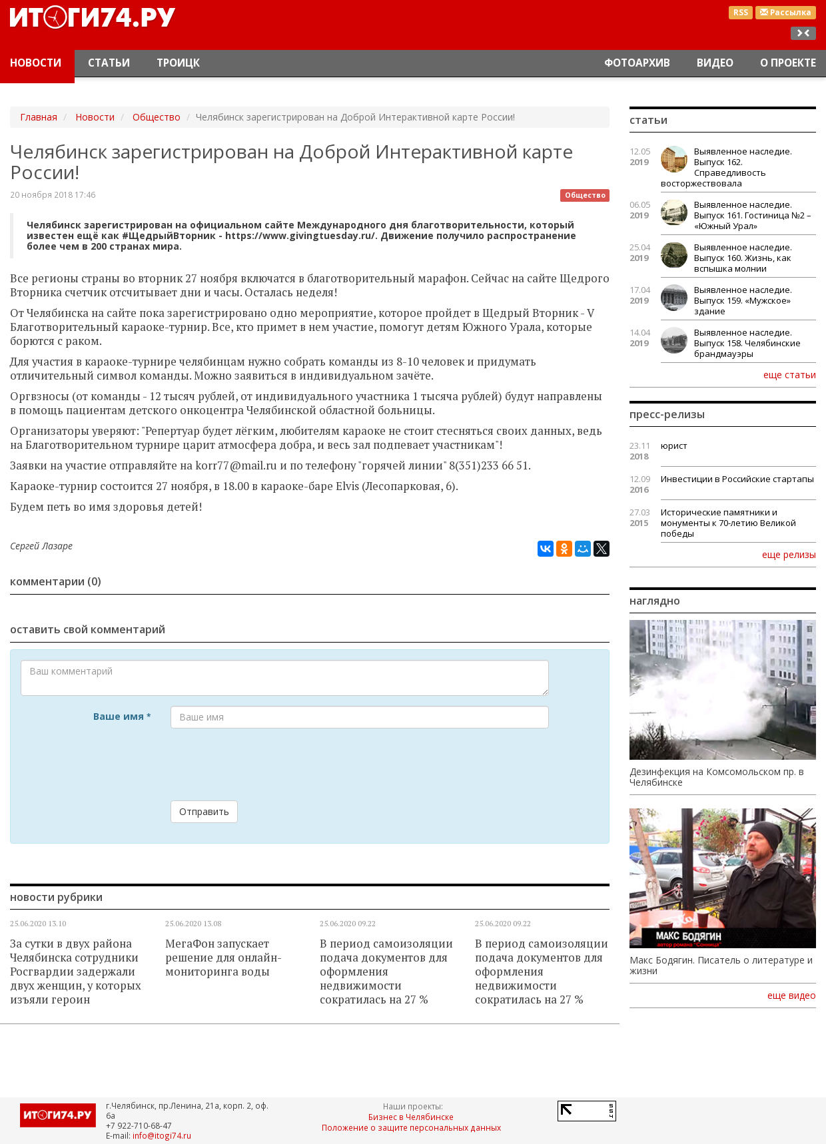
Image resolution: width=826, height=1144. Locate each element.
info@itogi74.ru (162, 1135)
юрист (674, 445)
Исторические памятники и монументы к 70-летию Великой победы (728, 522)
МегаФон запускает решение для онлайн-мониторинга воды (223, 957)
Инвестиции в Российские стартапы (737, 479)
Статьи (109, 63)
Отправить (204, 811)
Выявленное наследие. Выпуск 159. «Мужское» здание (743, 300)
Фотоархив (637, 63)
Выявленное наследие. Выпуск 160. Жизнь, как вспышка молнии (743, 257)
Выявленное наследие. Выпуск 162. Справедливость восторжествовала (726, 167)
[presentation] (272, 764)
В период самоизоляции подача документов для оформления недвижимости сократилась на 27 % (386, 971)
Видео (715, 63)
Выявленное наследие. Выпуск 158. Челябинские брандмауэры (747, 343)
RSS (740, 12)
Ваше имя (122, 716)
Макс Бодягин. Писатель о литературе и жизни (721, 965)
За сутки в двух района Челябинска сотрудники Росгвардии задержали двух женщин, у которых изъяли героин (75, 971)
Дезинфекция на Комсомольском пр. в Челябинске (716, 777)
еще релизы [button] (789, 554)
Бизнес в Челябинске (411, 1116)
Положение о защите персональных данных (411, 1127)
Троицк (178, 63)
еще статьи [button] (789, 374)
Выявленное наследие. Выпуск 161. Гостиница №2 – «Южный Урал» (752, 215)
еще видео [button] (791, 995)
